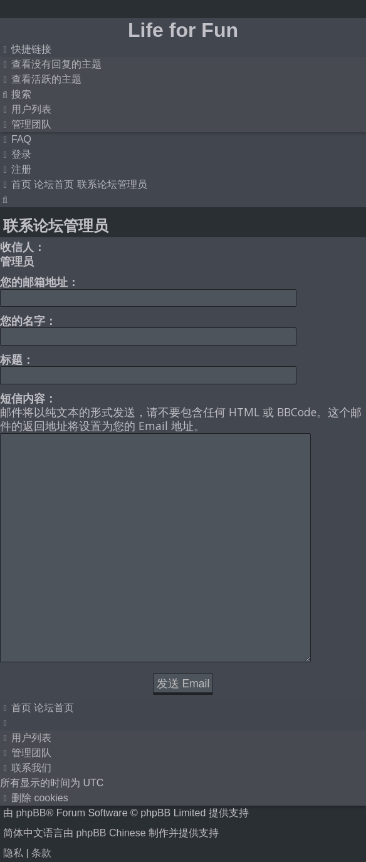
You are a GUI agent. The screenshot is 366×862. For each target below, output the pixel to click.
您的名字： (28, 320)
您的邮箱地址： (39, 281)
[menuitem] (51, 64)
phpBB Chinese (110, 761)
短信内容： (28, 398)
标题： (17, 359)
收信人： (22, 246)
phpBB (31, 741)
